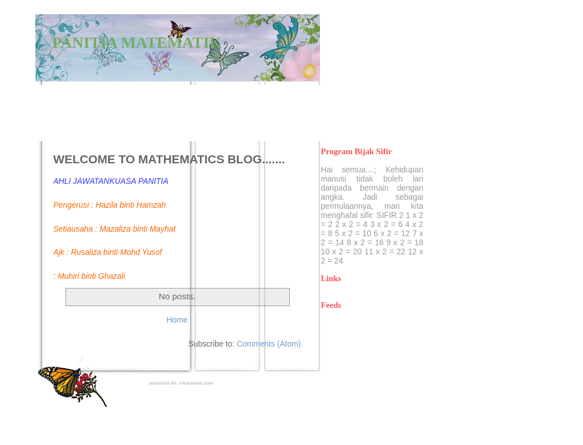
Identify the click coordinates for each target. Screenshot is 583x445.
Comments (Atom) (269, 343)
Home (176, 319)
